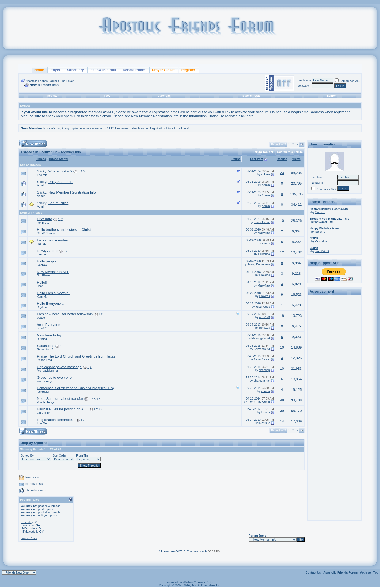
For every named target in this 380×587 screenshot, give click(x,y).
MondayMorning (47, 370)
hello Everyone (48, 325)
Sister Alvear (262, 222)
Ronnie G (43, 222)
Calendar (164, 95)
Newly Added (47, 251)
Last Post (256, 159)
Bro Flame (43, 275)
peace (41, 317)
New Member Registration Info (155, 116)
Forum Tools (261, 151)
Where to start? (60, 171)
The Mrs (42, 174)
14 (282, 421)
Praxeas (264, 274)
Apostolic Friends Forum (41, 80)
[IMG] (24, 528)
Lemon (41, 254)
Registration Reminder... (56, 420)
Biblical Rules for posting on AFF (62, 409)
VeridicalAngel (46, 402)
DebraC (42, 264)
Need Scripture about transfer (60, 399)
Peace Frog (44, 359)
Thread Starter (58, 159)
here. (250, 116)
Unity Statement (60, 182)
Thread (41, 159)
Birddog (42, 338)
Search (331, 95)
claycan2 (264, 422)
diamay (41, 243)
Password (303, 85)
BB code (26, 522)
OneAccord (44, 412)
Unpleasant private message (59, 367)
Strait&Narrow (46, 233)
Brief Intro (44, 219)
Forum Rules (58, 203)
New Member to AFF (53, 272)
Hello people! (47, 261)
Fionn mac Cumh (259, 401)
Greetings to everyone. (55, 377)
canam (265, 391)
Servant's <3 (45, 349)
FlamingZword (260, 338)
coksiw (265, 174)
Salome (320, 212)
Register (53, 95)
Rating (235, 159)
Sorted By (27, 455)
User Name (304, 80)
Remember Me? (347, 80)
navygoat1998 (324, 221)
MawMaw (264, 232)
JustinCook (262, 306)
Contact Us (313, 572)
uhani (40, 286)
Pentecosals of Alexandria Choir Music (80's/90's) (75, 388)
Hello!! (42, 282)
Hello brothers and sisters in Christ (64, 230)
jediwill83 (264, 253)
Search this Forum (290, 151)
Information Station (204, 116)
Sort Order (59, 455)
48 (282, 400)
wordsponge (45, 381)
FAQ (107, 95)
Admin (41, 185)
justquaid (43, 391)
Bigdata (42, 307)
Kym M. (42, 296)
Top (375, 572)
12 (282, 252)
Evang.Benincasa (258, 264)
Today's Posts (250, 95)
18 (282, 316)
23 (282, 173)
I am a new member (52, 240)
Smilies (25, 525)
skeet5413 (322, 251)
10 (282, 221)
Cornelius (321, 241)
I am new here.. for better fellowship (65, 314)
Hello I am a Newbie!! (53, 293)
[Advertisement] (334, 376)
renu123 (264, 317)
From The (82, 455)
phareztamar (262, 380)
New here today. (49, 335)
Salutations (45, 346)
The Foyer (67, 80)
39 (282, 411)
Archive (365, 572)
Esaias (265, 412)
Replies (282, 159)
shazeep (264, 370)
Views (296, 159)
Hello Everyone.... (51, 304)
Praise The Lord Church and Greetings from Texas (76, 356)
